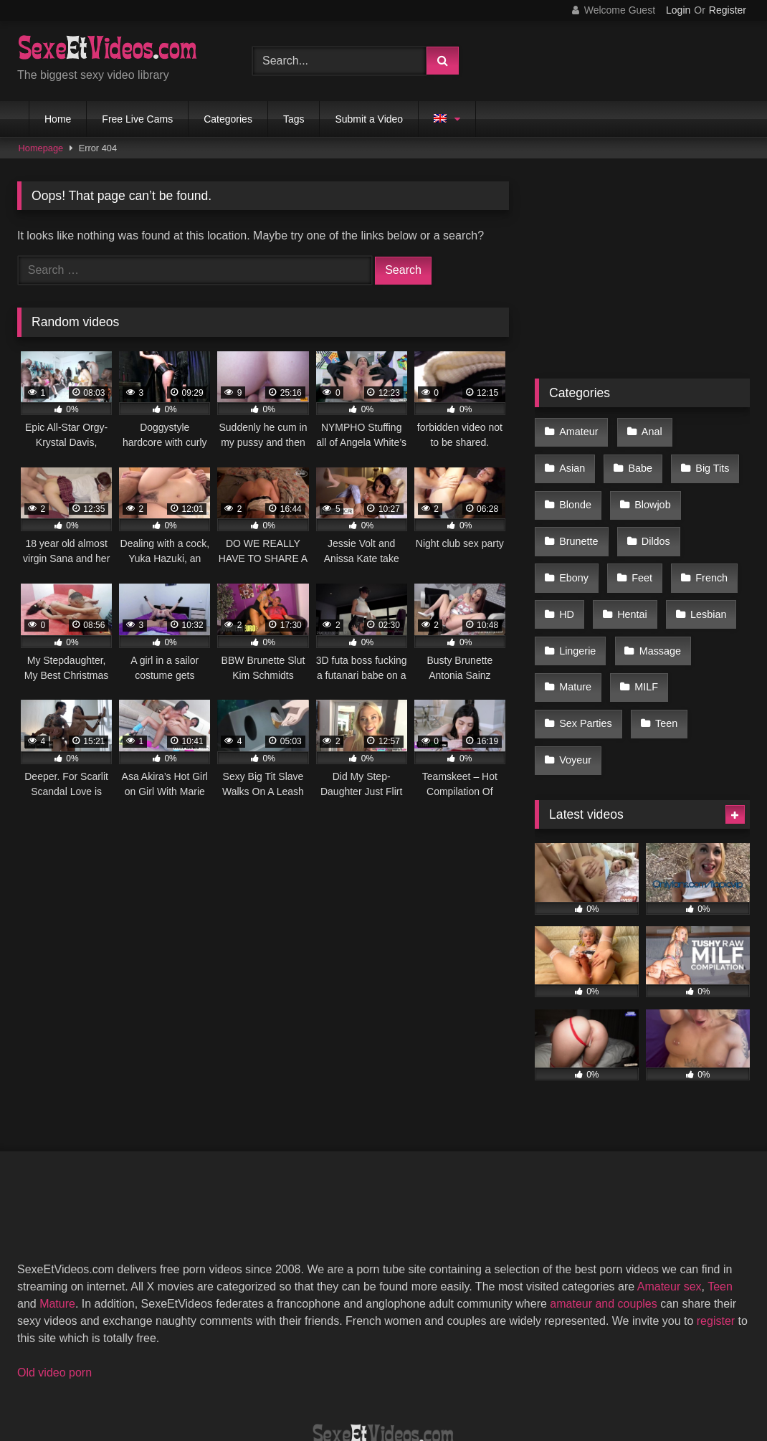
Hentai (700, 551)
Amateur (577, 429)
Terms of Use (390, 1377)
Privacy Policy (486, 1377)
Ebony (641, 520)
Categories (228, 119)
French (574, 551)
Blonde (711, 460)
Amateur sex (669, 1195)
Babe (570, 460)
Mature (655, 611)
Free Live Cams (137, 119)
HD (637, 551)
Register (727, 10)
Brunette (653, 490)
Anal (647, 429)
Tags (294, 119)
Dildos (572, 520)
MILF (570, 641)
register (716, 1229)
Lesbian (576, 581)
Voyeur (636, 672)
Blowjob (576, 490)
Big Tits (639, 460)
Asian (710, 429)
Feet (705, 520)
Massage (579, 611)
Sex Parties (648, 641)
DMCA (313, 1377)
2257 (258, 1377)
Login (678, 10)
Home (57, 119)
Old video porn (54, 1281)
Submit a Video (369, 119)
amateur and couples (603, 1212)
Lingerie (652, 581)
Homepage (41, 148)
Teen (569, 672)
